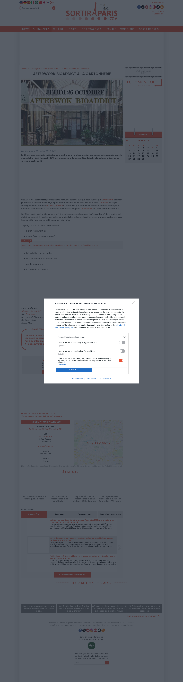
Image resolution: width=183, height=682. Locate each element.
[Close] (134, 303)
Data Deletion (77, 379)
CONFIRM (73, 370)
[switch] (122, 342)
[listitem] (91, 337)
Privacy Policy (105, 379)
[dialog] (91, 341)
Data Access (91, 379)
